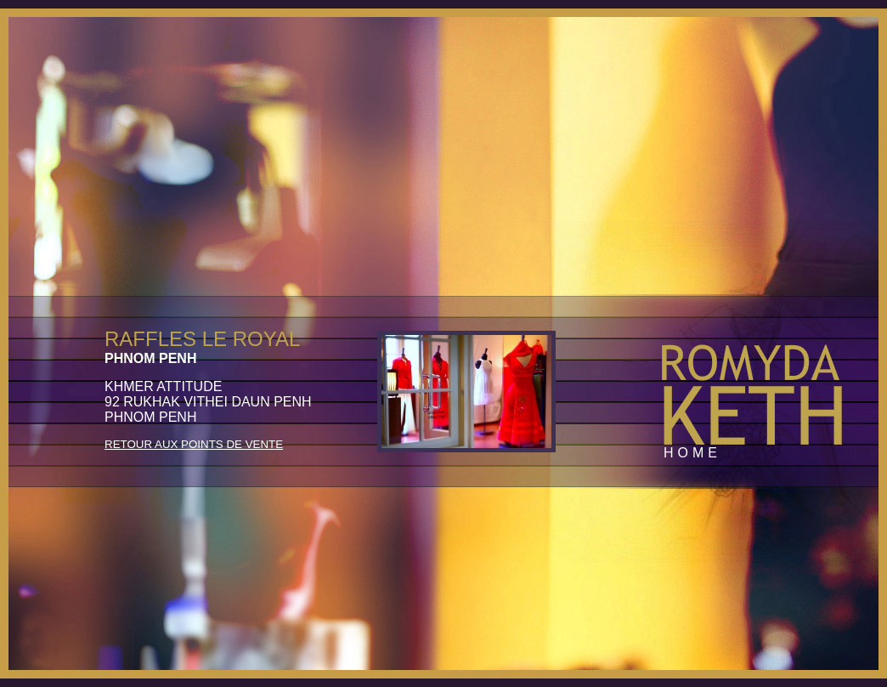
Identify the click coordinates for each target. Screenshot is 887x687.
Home (692, 453)
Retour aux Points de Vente (194, 444)
